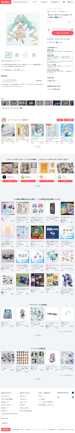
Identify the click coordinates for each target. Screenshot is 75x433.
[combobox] (20, 2)
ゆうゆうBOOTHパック (63, 61)
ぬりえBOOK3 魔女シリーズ (22, 138)
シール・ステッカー (57, 8)
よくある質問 (41, 399)
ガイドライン (34, 429)
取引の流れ (51, 77)
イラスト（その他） (20, 137)
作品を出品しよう (55, 2)
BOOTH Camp (4, 418)
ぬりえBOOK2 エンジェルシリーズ (37, 139)
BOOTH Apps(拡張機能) (7, 399)
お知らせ (40, 396)
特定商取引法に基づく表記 (53, 86)
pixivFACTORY (50, 71)
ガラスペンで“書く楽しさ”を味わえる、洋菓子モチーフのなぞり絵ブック (7, 139)
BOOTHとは (44, 2)
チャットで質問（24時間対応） (46, 402)
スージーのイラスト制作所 (18, 120)
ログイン (35, 2)
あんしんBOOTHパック (52, 61)
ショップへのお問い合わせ (53, 89)
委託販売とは (4, 410)
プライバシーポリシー (42, 429)
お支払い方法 (52, 80)
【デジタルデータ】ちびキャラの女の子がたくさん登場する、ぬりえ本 (66, 139)
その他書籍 (3, 137)
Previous (2, 29)
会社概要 (12, 429)
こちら (13, 70)
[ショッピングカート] (64, 2)
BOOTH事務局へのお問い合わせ (46, 405)
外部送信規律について (52, 429)
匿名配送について (5, 402)
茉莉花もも (28, 177)
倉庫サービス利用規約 (25, 429)
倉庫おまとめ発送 (24, 407)
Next (42, 29)
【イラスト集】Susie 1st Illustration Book (52, 139)
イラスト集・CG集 (50, 137)
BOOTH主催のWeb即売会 (26, 410)
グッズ (48, 8)
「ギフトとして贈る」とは (55, 42)
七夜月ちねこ (10, 177)
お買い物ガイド (23, 399)
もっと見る (37, 187)
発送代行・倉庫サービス (7, 405)
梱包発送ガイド (5, 407)
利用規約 (17, 429)
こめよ (64, 177)
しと (45, 177)
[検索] (26, 2)
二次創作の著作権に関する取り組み (9, 414)
